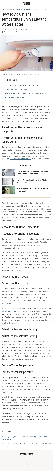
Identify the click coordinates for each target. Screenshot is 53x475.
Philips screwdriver (40, 308)
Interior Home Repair (39, 10)
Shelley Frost (8, 29)
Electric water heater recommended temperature (22, 85)
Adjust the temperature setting (33, 93)
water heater (14, 109)
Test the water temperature (14, 97)
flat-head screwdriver (11, 311)
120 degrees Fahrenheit (20, 159)
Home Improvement (8, 10)
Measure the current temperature (16, 89)
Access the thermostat (13, 93)
